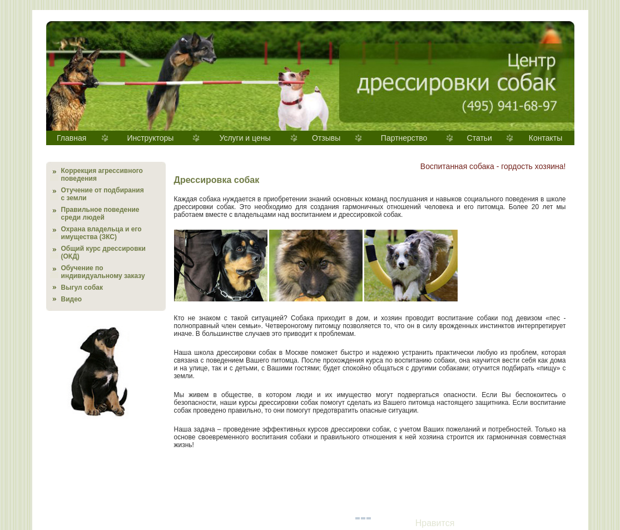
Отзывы (326, 137)
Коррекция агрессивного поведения (102, 174)
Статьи (479, 137)
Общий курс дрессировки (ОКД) (103, 252)
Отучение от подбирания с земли (102, 194)
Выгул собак (82, 287)
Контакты (545, 137)
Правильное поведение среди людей (100, 213)
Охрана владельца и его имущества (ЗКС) (101, 233)
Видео (71, 299)
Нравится (435, 523)
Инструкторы (150, 137)
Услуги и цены (244, 137)
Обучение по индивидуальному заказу (103, 272)
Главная (71, 137)
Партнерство (404, 137)
